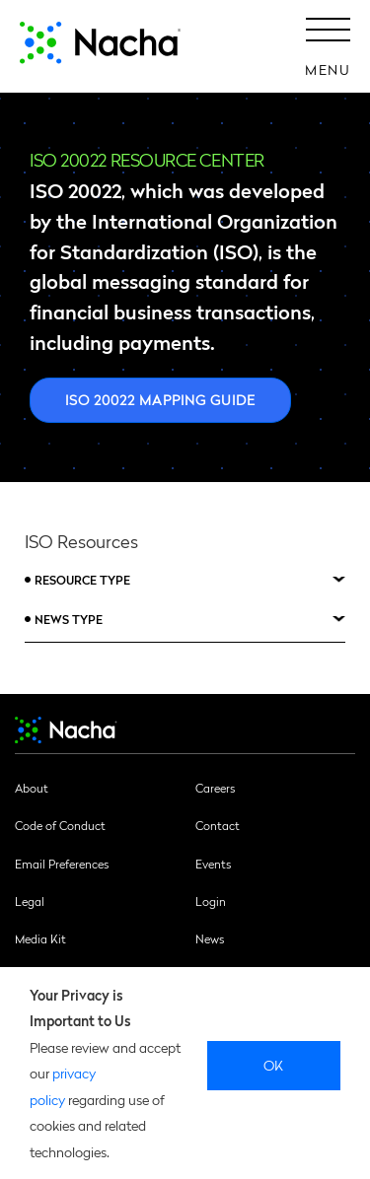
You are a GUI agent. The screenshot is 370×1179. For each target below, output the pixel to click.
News (209, 938)
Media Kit (40, 938)
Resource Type (82, 580)
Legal (29, 901)
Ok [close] (273, 1065)
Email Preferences (62, 863)
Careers (215, 788)
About (31, 788)
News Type (69, 619)
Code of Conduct (60, 825)
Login (210, 901)
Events (213, 863)
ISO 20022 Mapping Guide (160, 399)
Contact (217, 825)
